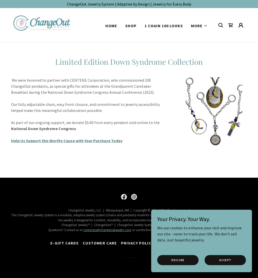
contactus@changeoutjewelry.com (107, 230)
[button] (199, 26)
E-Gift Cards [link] (64, 242)
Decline (177, 260)
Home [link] (111, 25)
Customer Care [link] (100, 242)
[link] (43, 24)
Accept (225, 260)
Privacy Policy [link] (137, 242)
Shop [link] (131, 25)
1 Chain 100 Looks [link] (164, 25)
